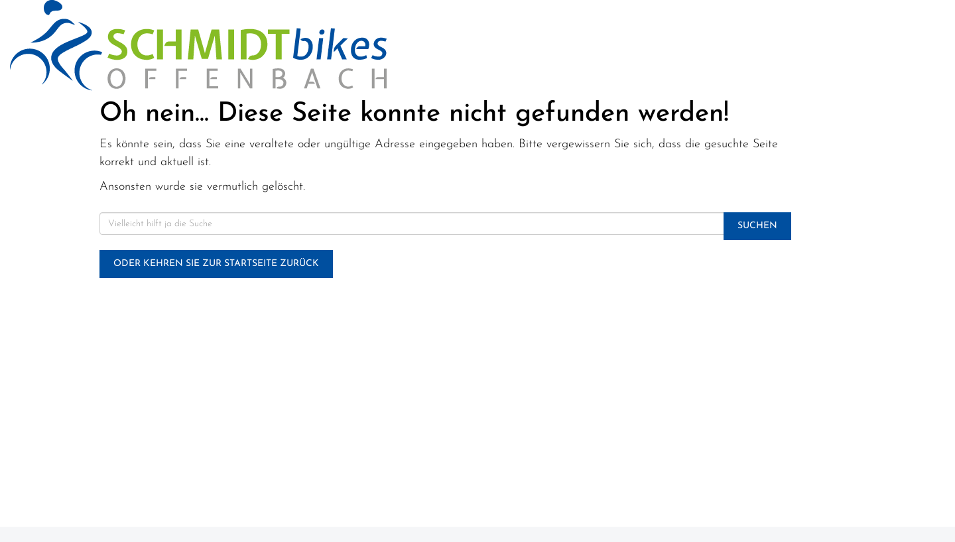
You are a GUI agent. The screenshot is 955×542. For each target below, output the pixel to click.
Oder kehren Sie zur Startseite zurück (216, 264)
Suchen (757, 226)
